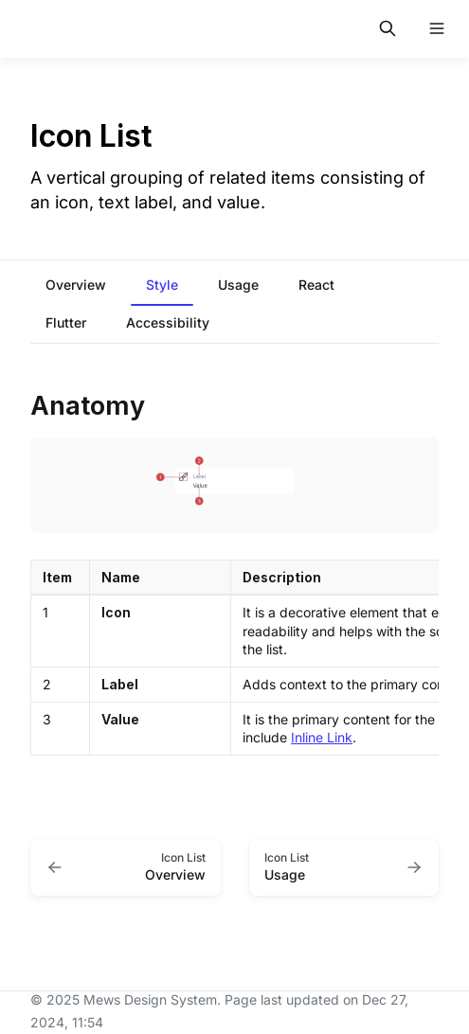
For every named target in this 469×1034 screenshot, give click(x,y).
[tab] (75, 287)
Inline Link (321, 737)
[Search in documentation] (387, 28)
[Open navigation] (437, 28)
